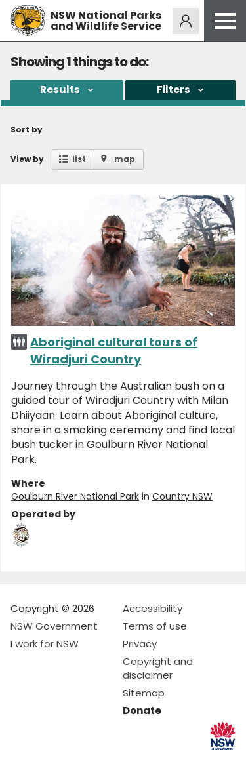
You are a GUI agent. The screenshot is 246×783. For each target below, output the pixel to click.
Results (60, 89)
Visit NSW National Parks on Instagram (51, 762)
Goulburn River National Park (75, 496)
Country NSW (182, 496)
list (79, 159)
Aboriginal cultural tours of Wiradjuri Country (113, 350)
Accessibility (152, 608)
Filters (173, 89)
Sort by (26, 129)
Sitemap (144, 693)
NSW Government (54, 626)
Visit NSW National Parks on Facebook (22, 762)
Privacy (140, 644)
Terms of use (155, 626)
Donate (142, 710)
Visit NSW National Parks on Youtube (79, 762)
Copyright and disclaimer (158, 668)
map (124, 159)
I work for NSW (44, 644)
